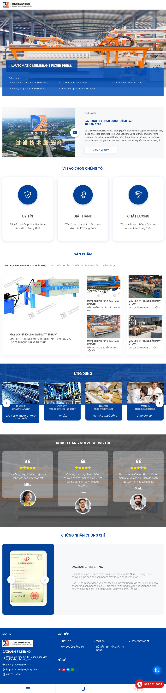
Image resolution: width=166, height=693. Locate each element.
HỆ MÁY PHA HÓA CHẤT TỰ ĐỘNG (110, 648)
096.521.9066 (13, 674)
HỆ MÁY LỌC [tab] (109, 265)
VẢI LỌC (100, 641)
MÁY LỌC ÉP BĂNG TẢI (72, 646)
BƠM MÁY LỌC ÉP (140, 641)
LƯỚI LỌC (66, 641)
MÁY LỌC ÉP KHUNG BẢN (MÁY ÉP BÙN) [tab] (25, 265)
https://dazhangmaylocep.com (21, 669)
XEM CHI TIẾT (101, 150)
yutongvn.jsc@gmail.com (19, 664)
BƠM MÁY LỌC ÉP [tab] (60, 265)
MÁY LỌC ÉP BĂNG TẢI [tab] (86, 265)
